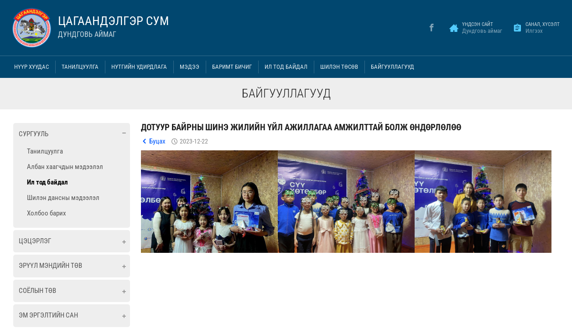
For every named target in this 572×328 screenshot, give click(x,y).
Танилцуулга (80, 66)
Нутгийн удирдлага (139, 66)
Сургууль (33, 134)
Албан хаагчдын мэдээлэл (65, 167)
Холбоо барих (46, 213)
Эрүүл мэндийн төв (50, 265)
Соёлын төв (37, 291)
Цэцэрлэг (35, 241)
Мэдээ (189, 66)
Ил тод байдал (286, 66)
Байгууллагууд (392, 66)
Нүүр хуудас (31, 66)
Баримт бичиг (232, 66)
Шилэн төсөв (339, 66)
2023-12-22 (194, 141)
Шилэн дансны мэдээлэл (63, 198)
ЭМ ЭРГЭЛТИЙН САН (48, 315)
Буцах (157, 141)
